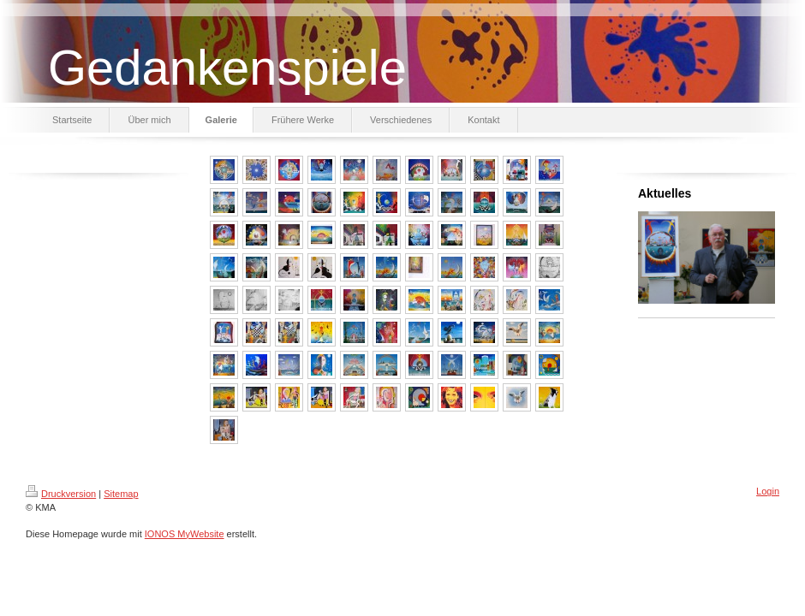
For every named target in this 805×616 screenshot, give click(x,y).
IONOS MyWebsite (184, 534)
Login (767, 491)
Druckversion (61, 494)
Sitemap (121, 494)
